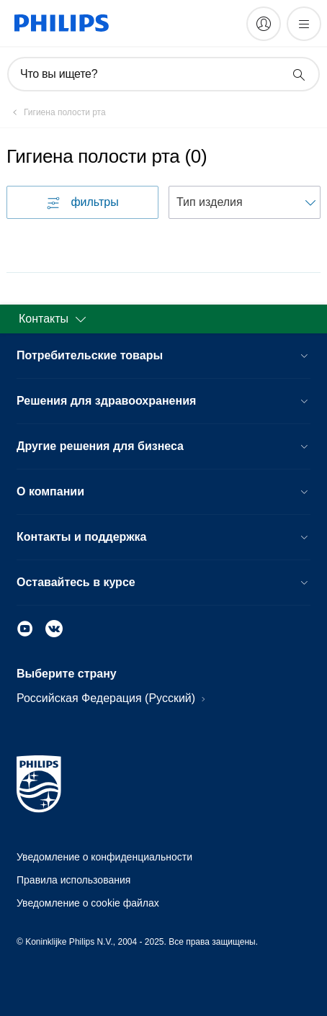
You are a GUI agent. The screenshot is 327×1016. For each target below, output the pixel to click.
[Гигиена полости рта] (56, 112)
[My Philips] (263, 23)
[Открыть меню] (304, 23)
